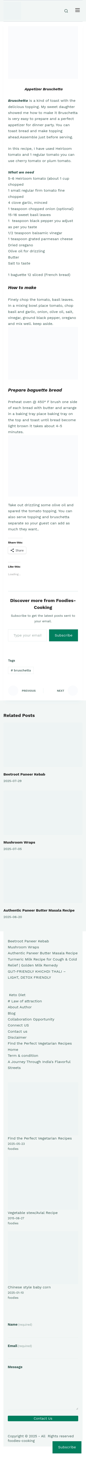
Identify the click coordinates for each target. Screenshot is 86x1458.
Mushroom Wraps (19, 842)
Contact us (18, 1031)
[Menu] (77, 11)
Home (13, 1049)
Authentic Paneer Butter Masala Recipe (39, 910)
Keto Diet (16, 995)
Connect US (18, 1025)
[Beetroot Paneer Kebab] (43, 744)
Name (20, 1324)
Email (20, 1346)
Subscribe (63, 635)
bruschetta (21, 670)
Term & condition (23, 1055)
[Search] (66, 11)
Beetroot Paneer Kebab (24, 774)
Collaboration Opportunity (31, 1019)
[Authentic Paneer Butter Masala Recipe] (43, 880)
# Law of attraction (25, 1001)
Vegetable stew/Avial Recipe (33, 1213)
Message (15, 1367)
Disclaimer (17, 1037)
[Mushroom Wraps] (43, 812)
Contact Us (43, 1418)
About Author (20, 1007)
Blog (11, 1013)
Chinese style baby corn (29, 1287)
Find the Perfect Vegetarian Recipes (40, 1043)
